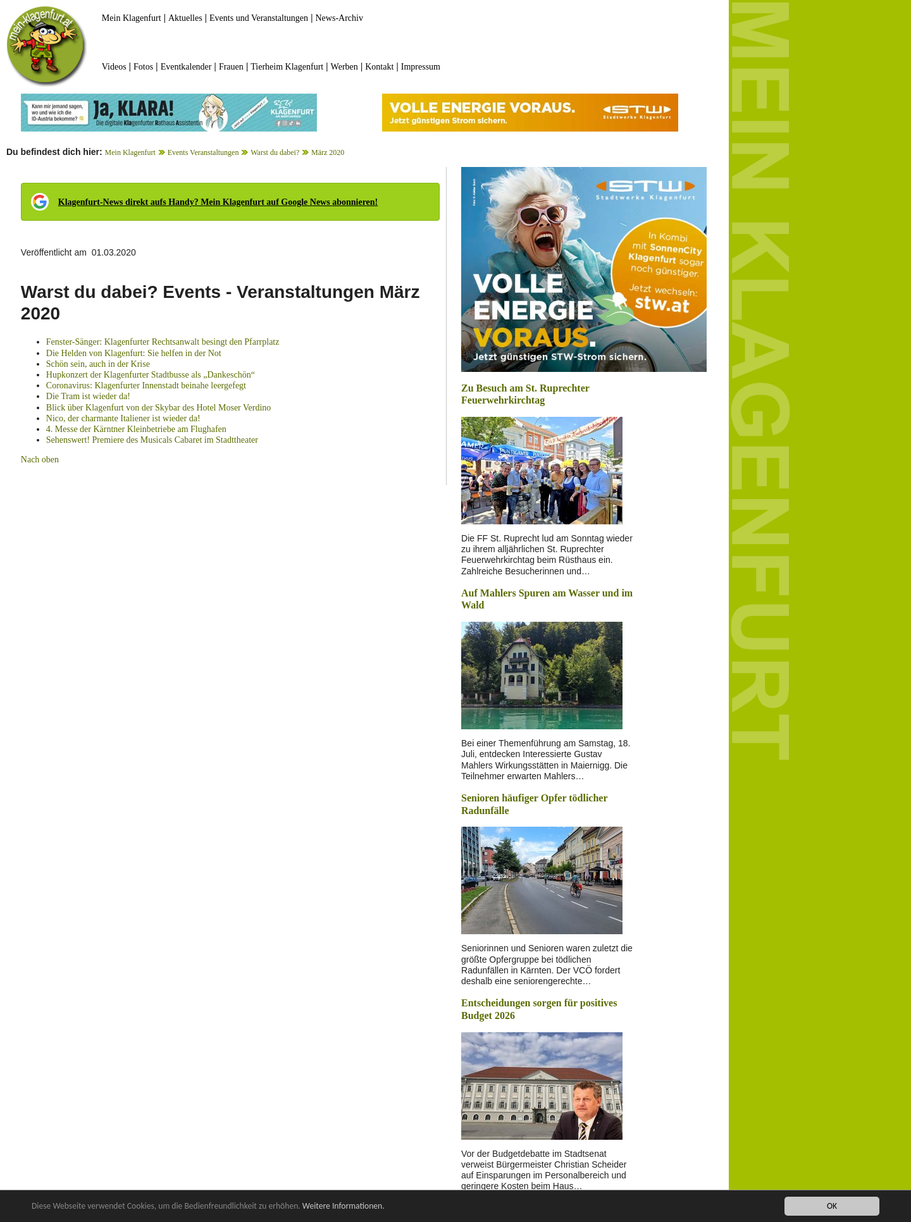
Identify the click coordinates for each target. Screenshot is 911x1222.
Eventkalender (186, 66)
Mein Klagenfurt (131, 18)
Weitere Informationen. (343, 1205)
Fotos (143, 66)
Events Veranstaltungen (203, 152)
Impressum (420, 66)
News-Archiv (339, 18)
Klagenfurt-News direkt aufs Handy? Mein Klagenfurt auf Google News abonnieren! (218, 202)
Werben (344, 66)
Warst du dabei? (275, 152)
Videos (114, 66)
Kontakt (379, 66)
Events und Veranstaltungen (258, 18)
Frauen (231, 66)
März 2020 (327, 152)
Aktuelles (185, 18)
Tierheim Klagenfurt (287, 66)
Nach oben (40, 459)
